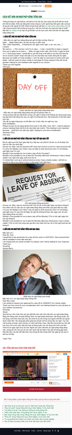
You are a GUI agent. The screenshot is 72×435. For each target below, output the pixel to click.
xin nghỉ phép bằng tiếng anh (56, 26)
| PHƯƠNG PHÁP (36, 6)
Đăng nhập (47, 431)
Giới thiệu (17, 431)
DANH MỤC (24, 6)
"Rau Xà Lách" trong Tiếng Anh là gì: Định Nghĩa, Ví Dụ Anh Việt (29, 408)
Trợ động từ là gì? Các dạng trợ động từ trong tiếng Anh (25, 410)
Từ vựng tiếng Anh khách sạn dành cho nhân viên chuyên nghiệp (29, 419)
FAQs (33, 431)
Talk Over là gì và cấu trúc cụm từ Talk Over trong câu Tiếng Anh (29, 406)
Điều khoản (26, 431)
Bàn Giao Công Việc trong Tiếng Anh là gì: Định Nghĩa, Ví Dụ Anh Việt (31, 415)
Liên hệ (49, 1)
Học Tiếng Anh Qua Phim (29, 1)
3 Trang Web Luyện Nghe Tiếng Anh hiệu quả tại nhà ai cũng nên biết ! (32, 399)
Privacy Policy (42, 1)
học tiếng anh (14, 30)
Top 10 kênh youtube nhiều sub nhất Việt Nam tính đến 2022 (27, 421)
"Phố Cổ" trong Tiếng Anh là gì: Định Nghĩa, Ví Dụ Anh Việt (27, 417)
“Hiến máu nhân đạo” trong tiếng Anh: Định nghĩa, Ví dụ (25, 412)
